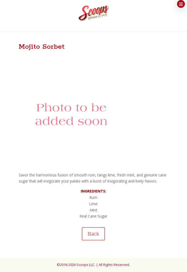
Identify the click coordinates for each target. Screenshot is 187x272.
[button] (181, 4)
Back (93, 233)
